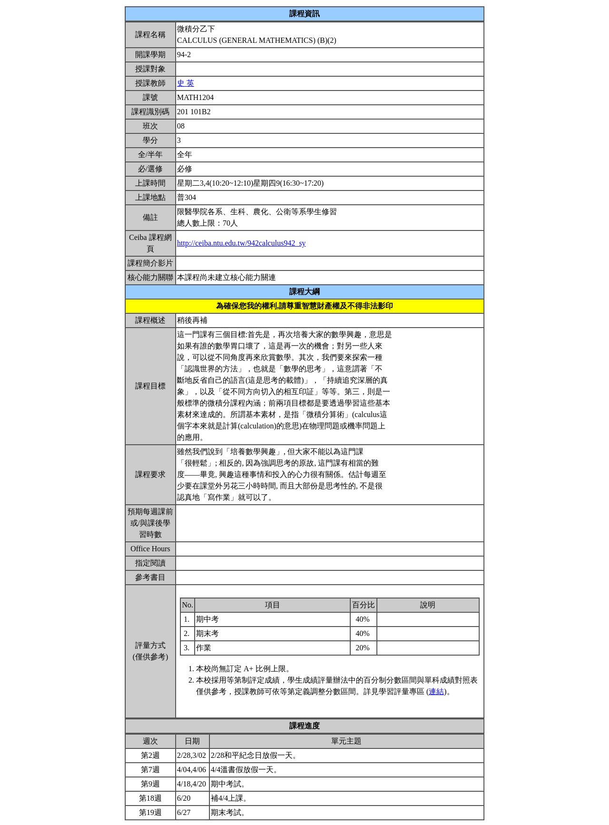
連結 (436, 691)
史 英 (185, 83)
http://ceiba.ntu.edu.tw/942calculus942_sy (241, 243)
